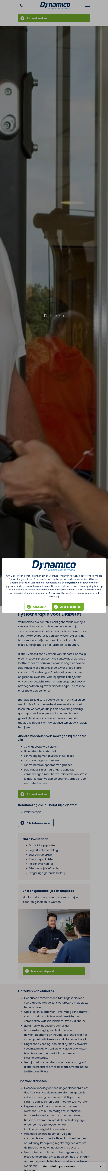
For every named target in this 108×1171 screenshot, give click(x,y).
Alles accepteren (70, 606)
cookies (23, 582)
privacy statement (89, 593)
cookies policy (86, 586)
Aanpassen (39, 606)
